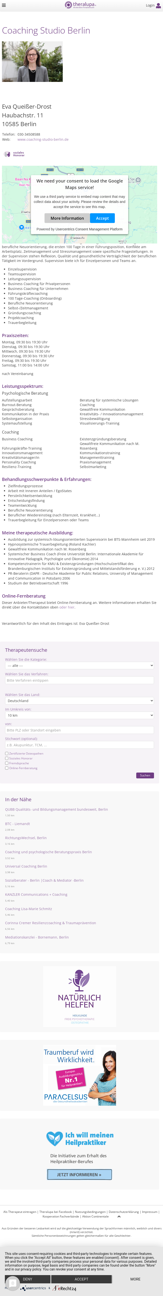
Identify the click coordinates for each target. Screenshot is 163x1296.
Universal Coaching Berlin (26, 866)
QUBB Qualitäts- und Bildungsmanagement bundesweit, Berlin (56, 809)
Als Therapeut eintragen (19, 1212)
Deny (27, 1279)
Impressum (149, 1212)
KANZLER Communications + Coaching (36, 894)
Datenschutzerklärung (124, 1212)
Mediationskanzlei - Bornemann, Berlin (37, 937)
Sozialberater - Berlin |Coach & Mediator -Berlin (44, 880)
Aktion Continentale (95, 1216)
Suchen (145, 775)
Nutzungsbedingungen (90, 1212)
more (135, 1279)
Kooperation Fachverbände (61, 1216)
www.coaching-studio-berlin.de (43, 139)
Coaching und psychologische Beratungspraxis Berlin (48, 852)
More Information (67, 218)
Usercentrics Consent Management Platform (88, 229)
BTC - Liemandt (17, 823)
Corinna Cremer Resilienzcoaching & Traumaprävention (50, 923)
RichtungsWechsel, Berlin (26, 837)
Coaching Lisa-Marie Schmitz (28, 908)
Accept (102, 218)
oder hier (66, 607)
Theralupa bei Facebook (55, 1212)
